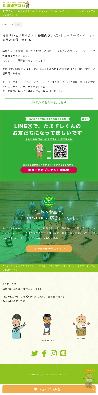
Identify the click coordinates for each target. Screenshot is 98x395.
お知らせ (18, 25)
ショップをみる (64, 389)
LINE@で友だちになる (48, 102)
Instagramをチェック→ (49, 248)
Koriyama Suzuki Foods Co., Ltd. (52, 375)
